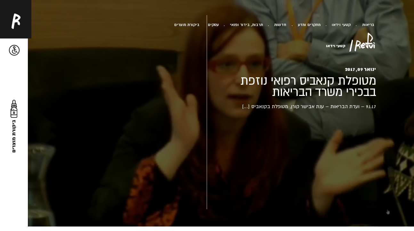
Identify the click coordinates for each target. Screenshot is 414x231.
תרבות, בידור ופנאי (246, 24)
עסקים (213, 24)
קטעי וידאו (341, 24)
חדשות (280, 24)
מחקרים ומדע (309, 24)
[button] (14, 50)
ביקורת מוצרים (186, 24)
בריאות (368, 24)
